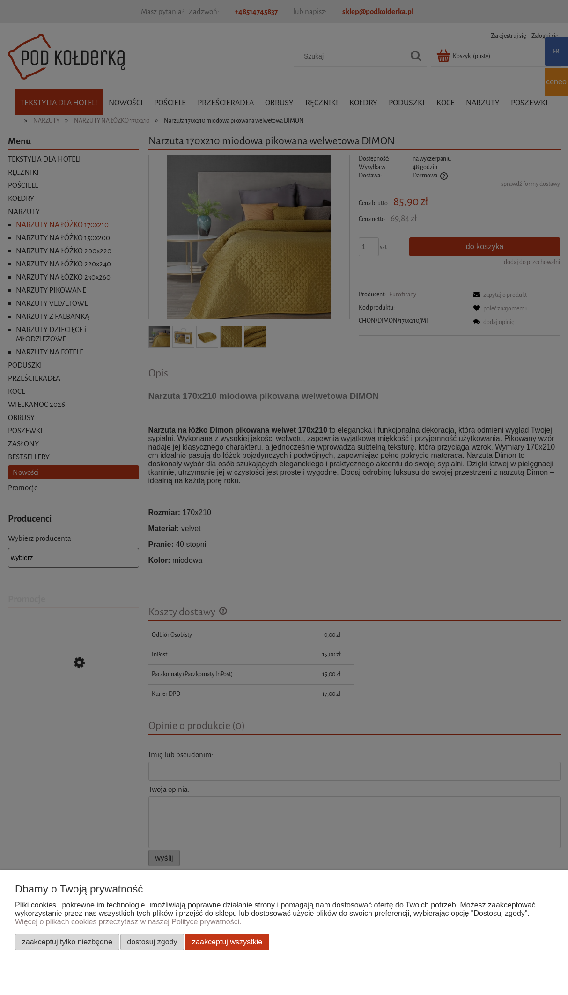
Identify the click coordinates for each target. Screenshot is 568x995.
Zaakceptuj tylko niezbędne (67, 941)
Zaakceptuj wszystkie (227, 941)
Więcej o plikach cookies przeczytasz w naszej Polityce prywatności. (128, 922)
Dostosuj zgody (152, 941)
